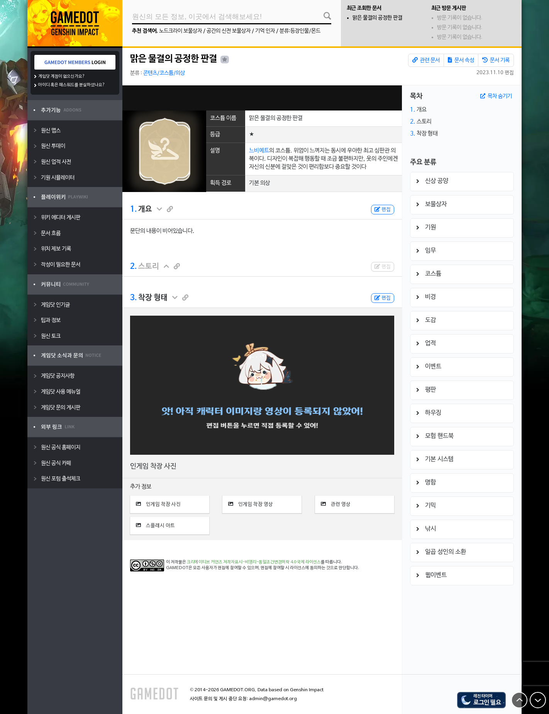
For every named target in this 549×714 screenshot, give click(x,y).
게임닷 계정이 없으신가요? (61, 76)
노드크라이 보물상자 (180, 31)
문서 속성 (461, 60)
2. (133, 266)
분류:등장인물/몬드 (300, 31)
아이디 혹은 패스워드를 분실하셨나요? (71, 85)
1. (133, 209)
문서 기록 (496, 60)
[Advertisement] (262, 97)
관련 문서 (426, 60)
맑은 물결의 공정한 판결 (377, 18)
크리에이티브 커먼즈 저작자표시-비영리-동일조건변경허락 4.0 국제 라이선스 (254, 562)
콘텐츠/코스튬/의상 (164, 73)
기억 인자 (265, 31)
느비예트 (259, 151)
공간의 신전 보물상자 (229, 31)
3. (133, 298)
